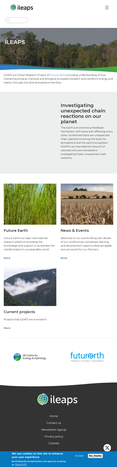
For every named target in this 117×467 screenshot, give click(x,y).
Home (54, 416)
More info (21, 464)
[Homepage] (58, 399)
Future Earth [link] (58, 75)
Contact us (54, 423)
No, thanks (95, 455)
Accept (79, 455)
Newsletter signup (53, 429)
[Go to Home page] (22, 7)
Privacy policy (54, 436)
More (7, 258)
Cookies (53, 443)
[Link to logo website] (30, 356)
